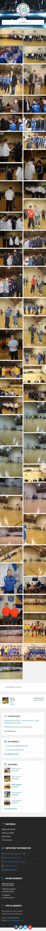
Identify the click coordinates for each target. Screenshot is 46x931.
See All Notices (10, 724)
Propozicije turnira (11, 859)
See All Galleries (10, 802)
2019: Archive (16, 762)
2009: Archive (16, 794)
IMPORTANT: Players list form (14, 720)
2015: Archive (12, 696)
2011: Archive (17, 778)
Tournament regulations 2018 (14, 855)
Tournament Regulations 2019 (17, 739)
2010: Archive (39, 693)
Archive (18, 680)
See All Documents (11, 747)
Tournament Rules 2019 (15, 743)
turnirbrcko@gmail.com (14, 914)
